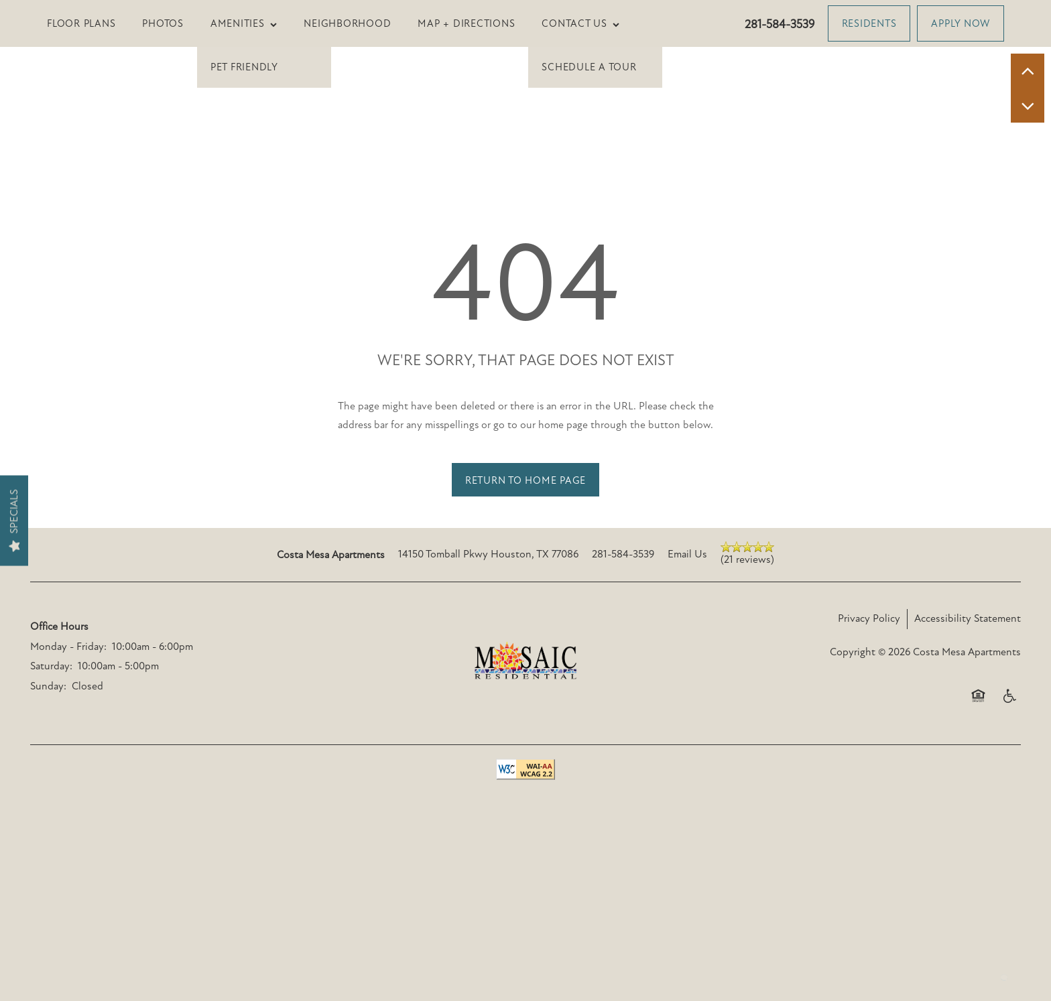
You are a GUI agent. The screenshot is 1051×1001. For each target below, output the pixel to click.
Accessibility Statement (967, 772)
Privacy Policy (869, 772)
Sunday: (48, 839)
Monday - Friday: (68, 800)
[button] (869, 23)
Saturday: (51, 820)
